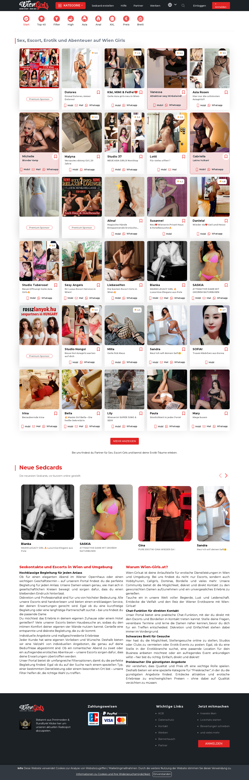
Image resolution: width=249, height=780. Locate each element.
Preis (127, 21)
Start (27, 21)
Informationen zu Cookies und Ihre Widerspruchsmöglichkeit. (113, 774)
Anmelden (213, 743)
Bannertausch (166, 739)
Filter (57, 21)
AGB (161, 713)
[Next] (226, 475)
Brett (141, 21)
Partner (162, 745)
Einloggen (199, 5)
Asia (85, 21)
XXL (113, 21)
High (72, 21)
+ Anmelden (220, 5)
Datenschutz (166, 719)
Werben (163, 732)
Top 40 (42, 21)
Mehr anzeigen (124, 441)
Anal (99, 21)
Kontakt (163, 726)
